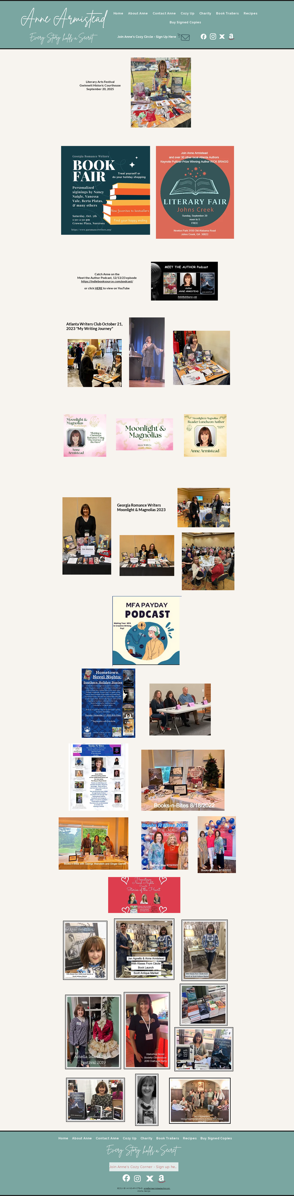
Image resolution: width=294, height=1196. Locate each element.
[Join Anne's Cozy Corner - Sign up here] (143, 1166)
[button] (138, 13)
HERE (98, 288)
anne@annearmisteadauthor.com (157, 1188)
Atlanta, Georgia (143, 1191)
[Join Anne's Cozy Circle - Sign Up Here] (147, 37)
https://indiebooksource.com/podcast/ (107, 281)
